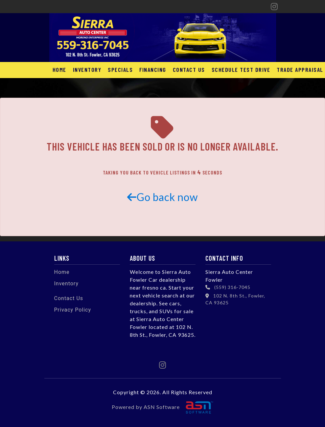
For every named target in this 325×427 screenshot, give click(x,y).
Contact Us (189, 69)
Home (59, 69)
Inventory (87, 69)
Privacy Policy (72, 310)
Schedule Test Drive (241, 69)
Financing (152, 69)
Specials (120, 69)
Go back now (162, 197)
